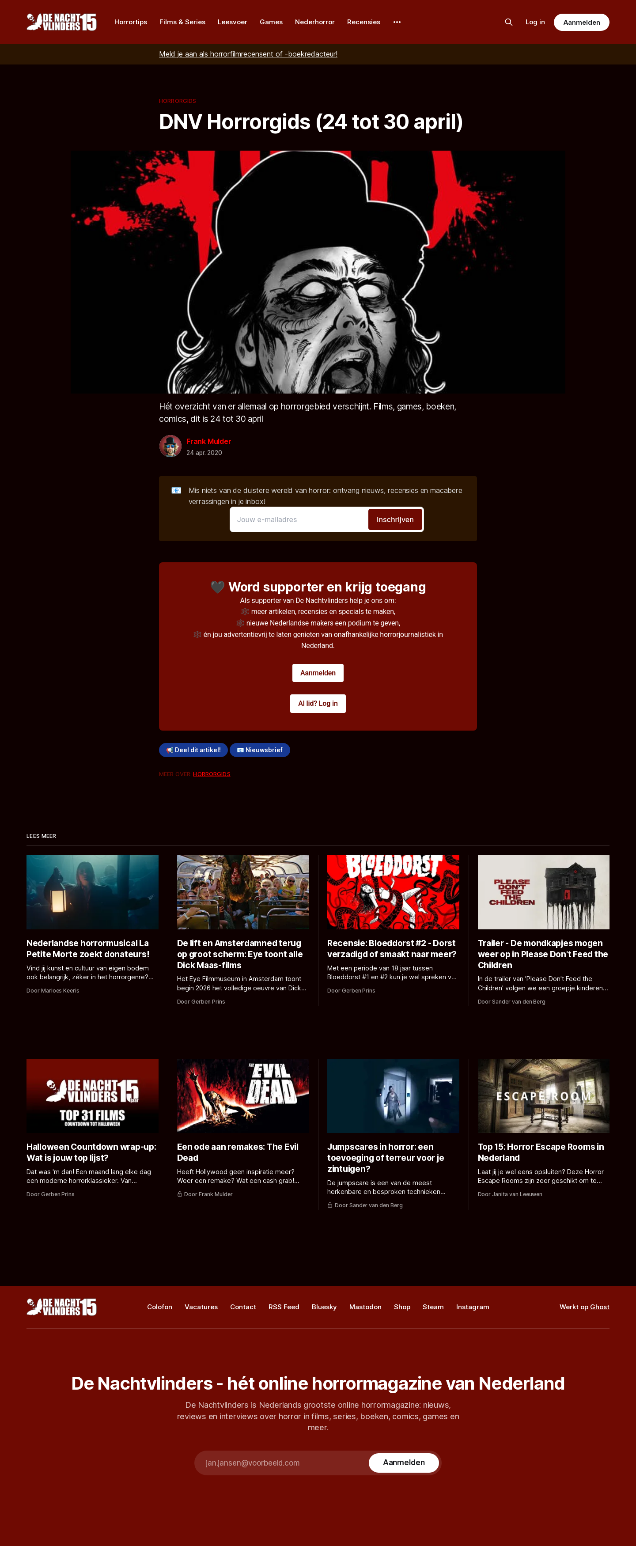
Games (271, 22)
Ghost (600, 1307)
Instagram (472, 1307)
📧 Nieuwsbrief (260, 750)
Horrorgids (177, 100)
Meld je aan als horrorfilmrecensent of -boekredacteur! (248, 53)
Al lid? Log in (317, 703)
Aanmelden (581, 22)
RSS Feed (284, 1307)
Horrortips (130, 22)
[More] (397, 22)
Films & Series (182, 22)
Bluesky (324, 1307)
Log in (535, 22)
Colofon (159, 1307)
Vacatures (201, 1307)
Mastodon (365, 1307)
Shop (402, 1307)
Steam (433, 1307)
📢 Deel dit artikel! (193, 750)
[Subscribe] (404, 1463)
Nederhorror (315, 22)
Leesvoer (232, 22)
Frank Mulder (208, 441)
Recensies (363, 22)
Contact (243, 1307)
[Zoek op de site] (509, 22)
